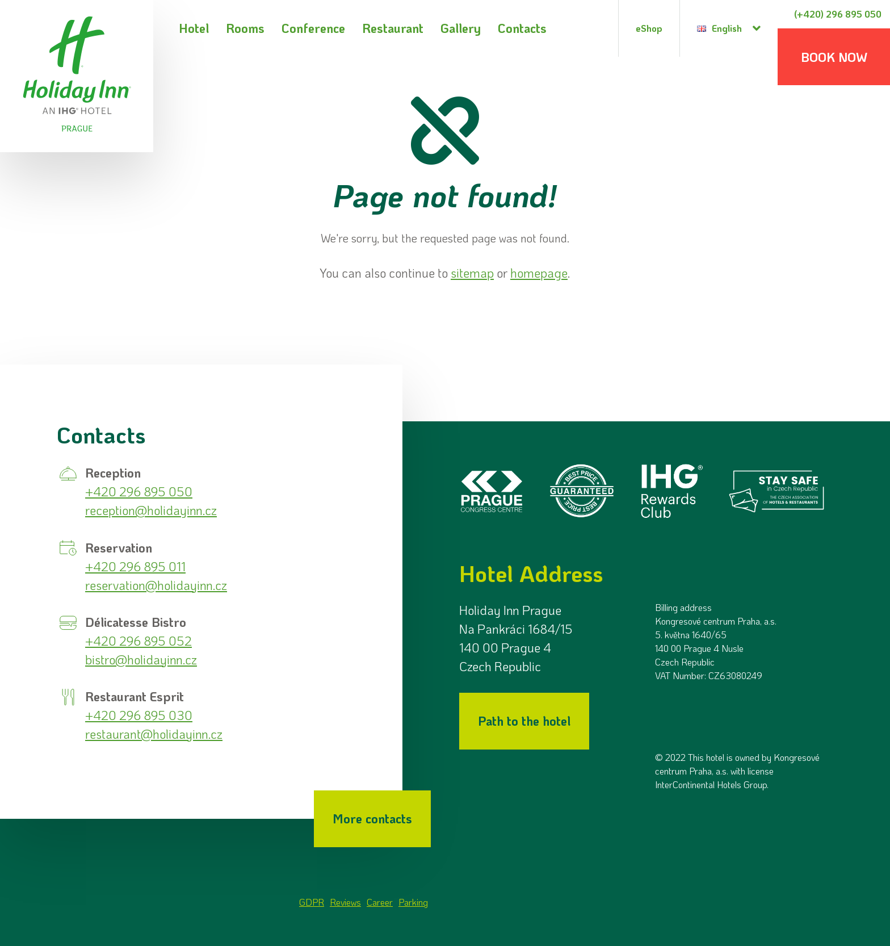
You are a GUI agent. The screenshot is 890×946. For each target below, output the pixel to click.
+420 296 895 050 (138, 491)
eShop (649, 28)
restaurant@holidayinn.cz (153, 734)
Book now (834, 57)
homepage (539, 273)
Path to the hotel (524, 721)
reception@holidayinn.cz (151, 510)
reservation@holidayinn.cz (156, 585)
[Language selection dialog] (728, 28)
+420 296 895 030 (138, 715)
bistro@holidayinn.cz (141, 659)
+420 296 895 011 (135, 566)
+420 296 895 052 (138, 641)
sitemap (472, 273)
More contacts (372, 818)
